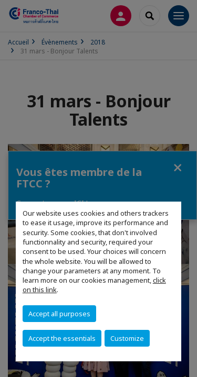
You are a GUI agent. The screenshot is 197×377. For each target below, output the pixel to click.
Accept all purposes (59, 313)
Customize (127, 338)
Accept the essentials (62, 338)
